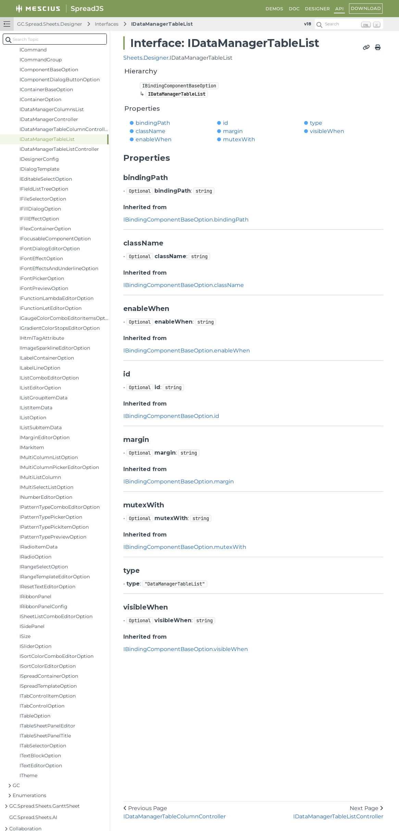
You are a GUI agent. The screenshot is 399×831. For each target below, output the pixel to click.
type (316, 123)
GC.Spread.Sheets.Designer (49, 24)
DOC (294, 8)
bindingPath (153, 123)
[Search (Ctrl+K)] (349, 24)
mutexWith (239, 139)
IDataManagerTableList (162, 24)
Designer (156, 58)
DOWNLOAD (366, 8)
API (339, 8)
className (150, 131)
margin (233, 131)
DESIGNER (317, 8)
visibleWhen (327, 131)
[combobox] (55, 39)
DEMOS (274, 8)
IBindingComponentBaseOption (168, 219)
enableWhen (154, 139)
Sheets (132, 58)
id (225, 123)
